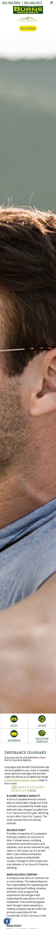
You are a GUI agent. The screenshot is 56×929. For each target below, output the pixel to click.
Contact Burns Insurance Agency (21, 780)
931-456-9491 (11, 2)
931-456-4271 (33, 2)
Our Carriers (28, 28)
